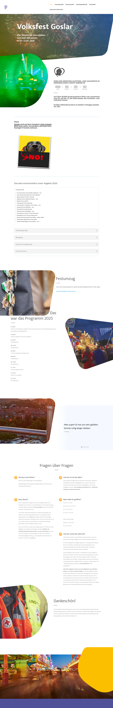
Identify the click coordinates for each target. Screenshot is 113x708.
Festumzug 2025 (59, 4)
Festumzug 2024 (69, 4)
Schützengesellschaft (81, 4)
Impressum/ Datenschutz (56, 9)
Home (51, 4)
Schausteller (92, 4)
